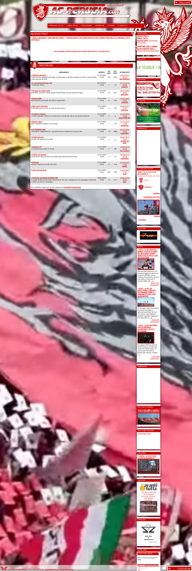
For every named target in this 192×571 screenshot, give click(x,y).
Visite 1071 (155, 283)
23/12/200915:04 (124, 116)
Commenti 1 (155, 285)
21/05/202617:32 (124, 172)
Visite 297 (156, 320)
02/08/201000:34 (124, 157)
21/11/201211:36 (124, 124)
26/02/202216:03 (124, 100)
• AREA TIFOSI (72, 25)
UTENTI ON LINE (184, 568)
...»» (152, 281)
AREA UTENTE (185, 2)
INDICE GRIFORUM (39, 38)
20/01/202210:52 (124, 93)
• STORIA (111, 25)
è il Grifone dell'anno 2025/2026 (148, 50)
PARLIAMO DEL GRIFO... (56, 38)
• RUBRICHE (99, 25)
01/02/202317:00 (124, 164)
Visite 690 (156, 357)
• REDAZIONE (86, 25)
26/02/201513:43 (124, 108)
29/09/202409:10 (124, 77)
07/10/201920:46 (124, 85)
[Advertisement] (145, 146)
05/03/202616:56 (124, 131)
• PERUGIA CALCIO (56, 25)
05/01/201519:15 (124, 140)
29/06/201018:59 (124, 180)
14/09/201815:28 (124, 149)
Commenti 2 (155, 322)
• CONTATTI (122, 25)
